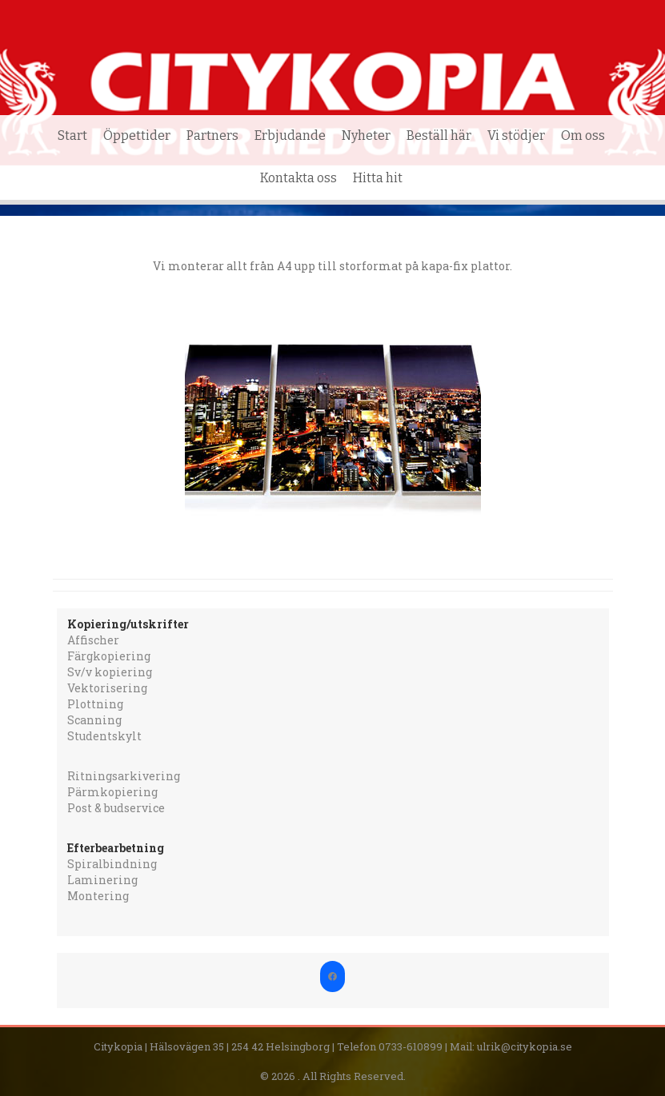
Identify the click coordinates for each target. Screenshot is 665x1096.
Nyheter (366, 135)
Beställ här (439, 135)
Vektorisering (107, 687)
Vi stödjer (516, 135)
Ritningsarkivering (123, 775)
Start (72, 135)
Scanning (94, 719)
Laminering (102, 879)
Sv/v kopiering (109, 672)
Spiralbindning (112, 863)
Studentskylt (104, 735)
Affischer (93, 640)
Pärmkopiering (112, 791)
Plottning (95, 703)
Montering (98, 895)
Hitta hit (378, 177)
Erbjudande (290, 135)
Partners (212, 135)
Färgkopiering (108, 656)
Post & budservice (116, 807)
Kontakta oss (298, 177)
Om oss (583, 135)
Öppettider (136, 135)
